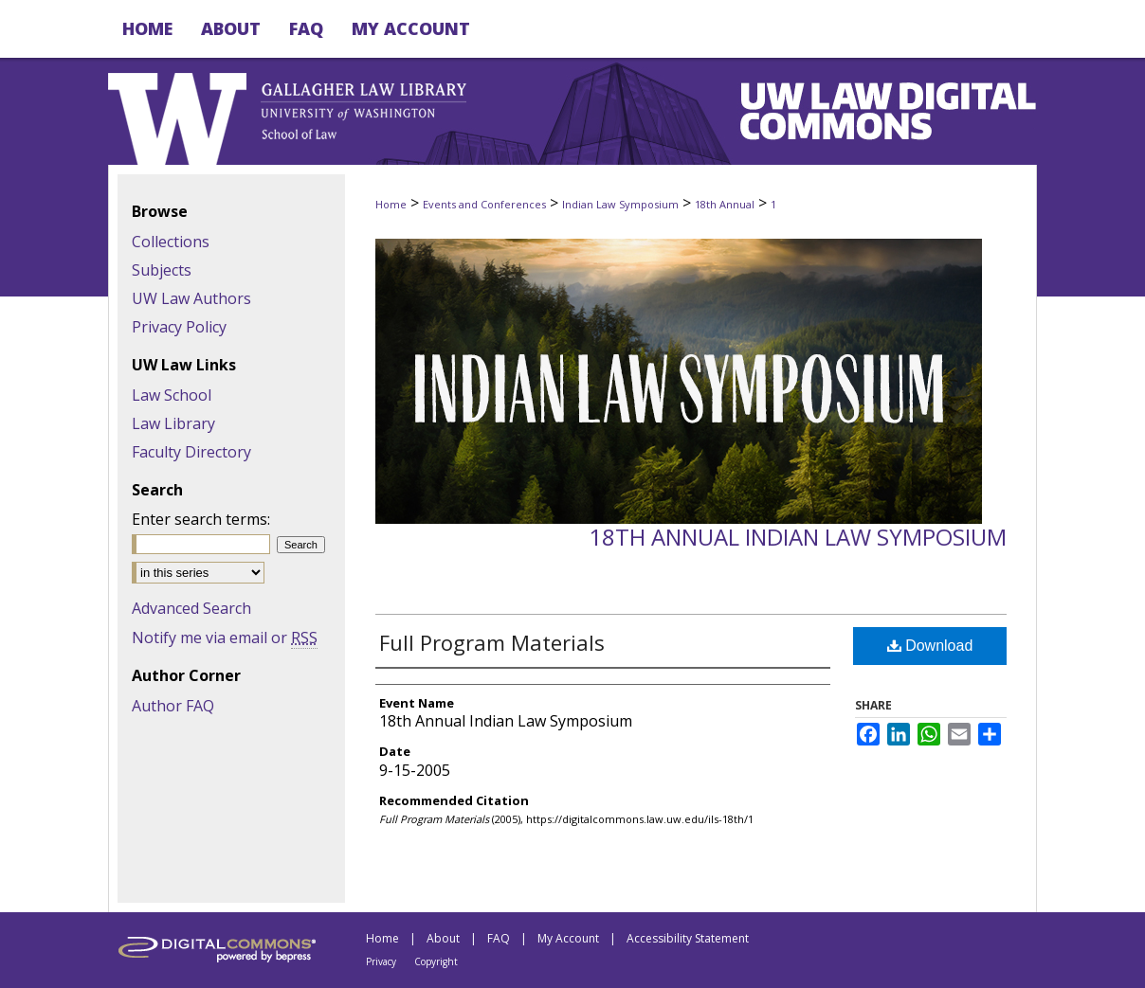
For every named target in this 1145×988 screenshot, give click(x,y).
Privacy (381, 961)
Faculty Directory (191, 451)
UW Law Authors (191, 298)
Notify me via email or (225, 637)
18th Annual (724, 204)
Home (391, 204)
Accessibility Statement (688, 938)
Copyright (436, 961)
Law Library (173, 423)
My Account (568, 938)
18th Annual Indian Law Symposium (798, 536)
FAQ (498, 938)
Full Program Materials (492, 642)
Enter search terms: (201, 519)
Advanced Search (191, 608)
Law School (171, 395)
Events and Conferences (484, 204)
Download (930, 646)
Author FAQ (173, 705)
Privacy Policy (179, 326)
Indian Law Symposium (620, 204)
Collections (170, 241)
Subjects (161, 270)
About (443, 938)
